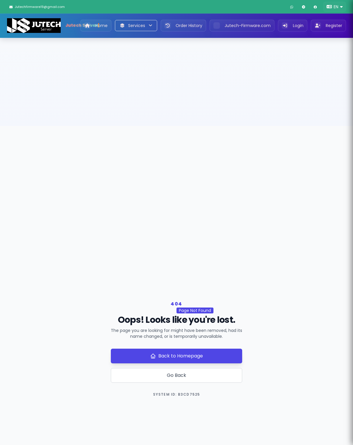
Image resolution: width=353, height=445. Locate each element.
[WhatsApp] (291, 6)
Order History (183, 25)
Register (328, 25)
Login (292, 25)
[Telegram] (303, 6)
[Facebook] (315, 6)
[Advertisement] (176, 82)
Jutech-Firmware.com (242, 25)
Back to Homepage (176, 355)
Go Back (176, 375)
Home (96, 25)
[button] (334, 7)
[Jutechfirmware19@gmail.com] (42, 6)
